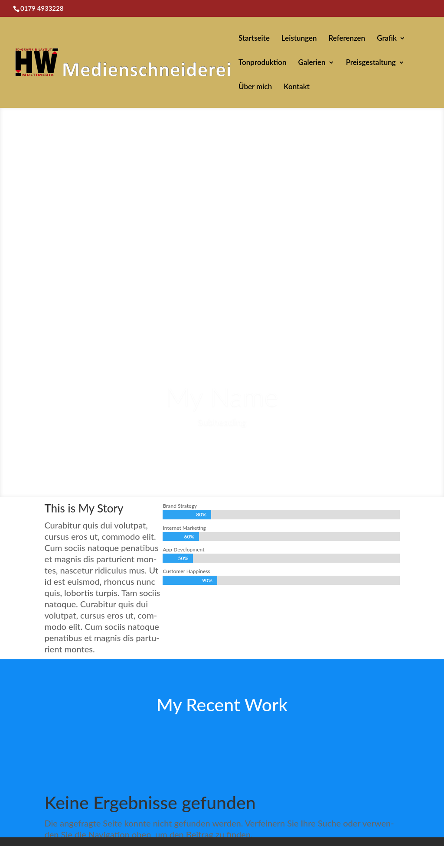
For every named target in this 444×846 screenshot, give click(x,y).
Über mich (255, 87)
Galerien (312, 63)
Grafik (387, 38)
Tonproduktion (262, 63)
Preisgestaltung (371, 63)
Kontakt (297, 87)
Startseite (254, 38)
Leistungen (299, 38)
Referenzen (347, 38)
